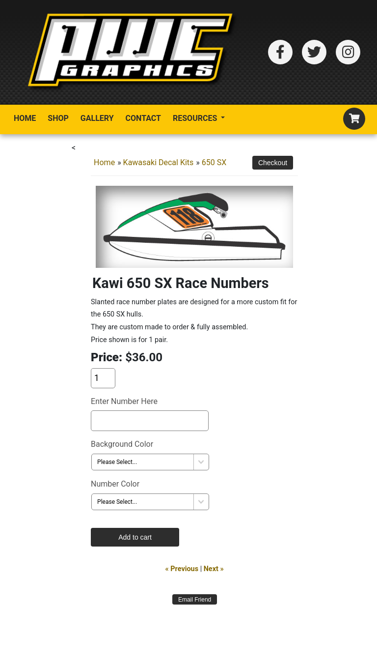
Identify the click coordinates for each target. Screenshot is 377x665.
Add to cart (135, 537)
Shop (58, 118)
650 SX (214, 162)
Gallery (97, 118)
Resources (196, 118)
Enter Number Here (124, 401)
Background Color (122, 444)
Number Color (115, 484)
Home (25, 118)
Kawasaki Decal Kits (158, 162)
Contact (143, 118)
